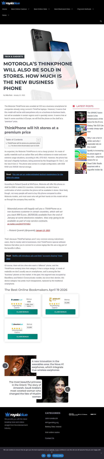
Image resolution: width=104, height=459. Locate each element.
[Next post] (67, 389)
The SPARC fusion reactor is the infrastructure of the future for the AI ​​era (89, 117)
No (49, 456)
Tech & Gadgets (14, 56)
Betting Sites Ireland (53, 427)
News (7, 15)
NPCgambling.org (51, 422)
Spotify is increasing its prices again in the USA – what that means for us (89, 155)
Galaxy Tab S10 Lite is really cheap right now (89, 130)
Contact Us (49, 438)
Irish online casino (52, 432)
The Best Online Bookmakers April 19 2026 (25, 146)
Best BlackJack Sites (64, 9)
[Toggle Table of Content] (37, 140)
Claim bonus (23, 312)
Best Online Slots (43, 9)
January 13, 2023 (43, 230)
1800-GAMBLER (51, 418)
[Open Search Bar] (101, 21)
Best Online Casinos (21, 9)
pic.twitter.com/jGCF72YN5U (18, 224)
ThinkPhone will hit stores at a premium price (23, 143)
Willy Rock (9, 95)
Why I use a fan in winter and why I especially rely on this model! (88, 142)
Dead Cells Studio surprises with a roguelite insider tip (88, 168)
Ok (43, 456)
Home (4, 9)
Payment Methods (86, 9)
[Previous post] (5, 365)
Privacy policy (58, 456)
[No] (101, 453)
